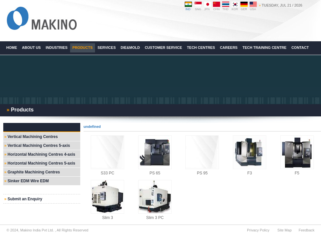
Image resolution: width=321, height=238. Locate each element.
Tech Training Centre (264, 48)
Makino (42, 18)
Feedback (306, 230)
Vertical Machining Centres (33, 136)
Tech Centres (201, 48)
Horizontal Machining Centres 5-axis (41, 163)
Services (107, 48)
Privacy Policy (258, 230)
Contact (300, 48)
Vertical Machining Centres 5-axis (39, 145)
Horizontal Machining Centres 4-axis (41, 154)
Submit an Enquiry (25, 199)
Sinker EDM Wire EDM (28, 181)
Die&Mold (130, 48)
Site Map (284, 230)
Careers (228, 48)
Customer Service (163, 48)
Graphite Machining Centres (34, 172)
